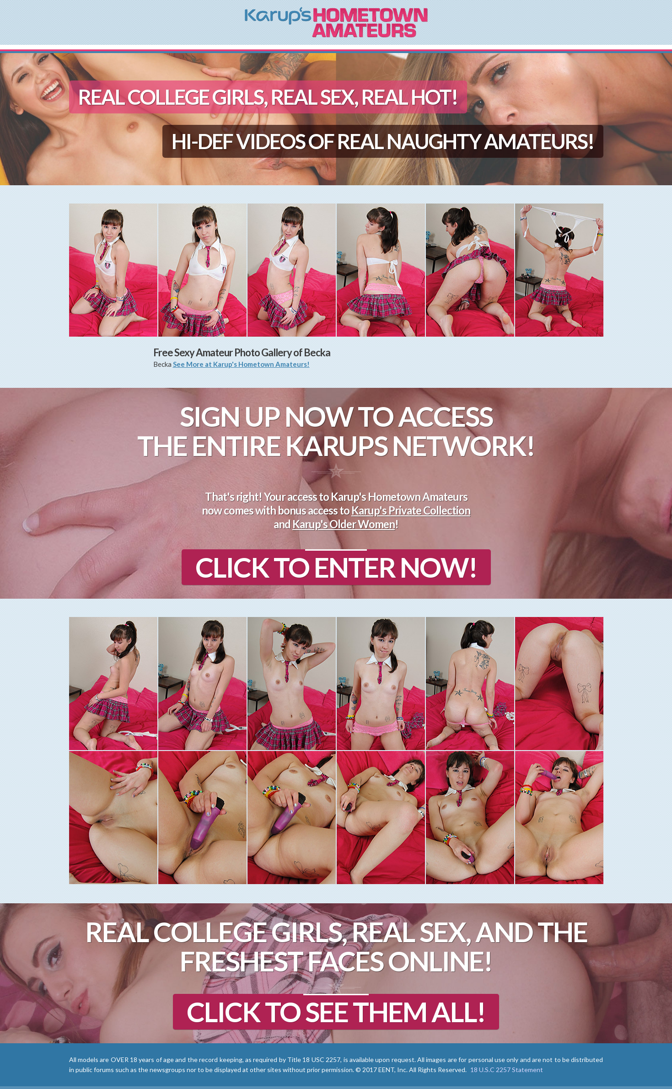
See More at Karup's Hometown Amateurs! (241, 364)
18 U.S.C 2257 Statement (506, 1069)
